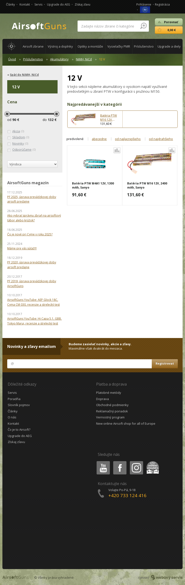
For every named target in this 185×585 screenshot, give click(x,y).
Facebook (119, 462)
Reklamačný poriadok (112, 411)
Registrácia (162, 4)
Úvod (12, 59)
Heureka (151, 462)
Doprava (102, 399)
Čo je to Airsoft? (19, 429)
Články (10, 4)
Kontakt (25, 4)
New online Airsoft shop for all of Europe (125, 423)
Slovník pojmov (19, 405)
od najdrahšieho (161, 139)
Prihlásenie (143, 4)
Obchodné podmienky (112, 405)
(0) (15, 131)
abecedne (99, 139)
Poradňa (14, 399)
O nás (12, 417)
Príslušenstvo (33, 59)
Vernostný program (110, 417)
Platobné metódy (108, 392)
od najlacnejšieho (128, 139)
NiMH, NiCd (84, 59)
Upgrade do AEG (58, 4)
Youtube (102, 462)
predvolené (75, 139)
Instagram (136, 462)
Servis (38, 4)
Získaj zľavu (82, 4)
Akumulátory (59, 59)
